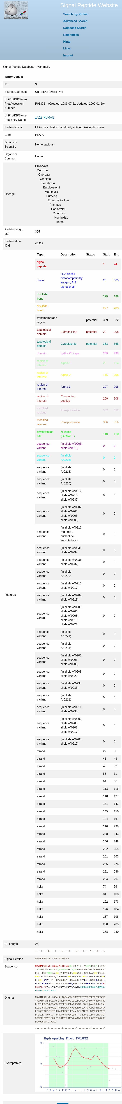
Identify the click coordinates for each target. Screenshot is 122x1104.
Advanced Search (75, 21)
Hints (66, 41)
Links (67, 48)
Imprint (68, 55)
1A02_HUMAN (44, 117)
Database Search (74, 27)
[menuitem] (90, 14)
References (71, 34)
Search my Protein (76, 14)
